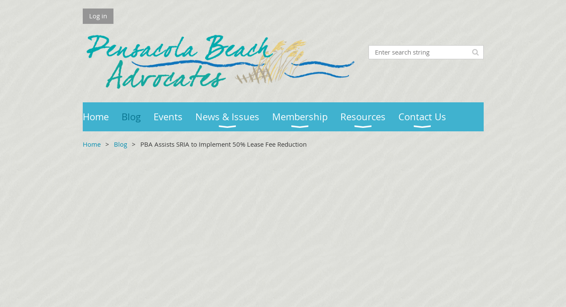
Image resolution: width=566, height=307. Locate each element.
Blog (120, 144)
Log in (98, 16)
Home (92, 144)
